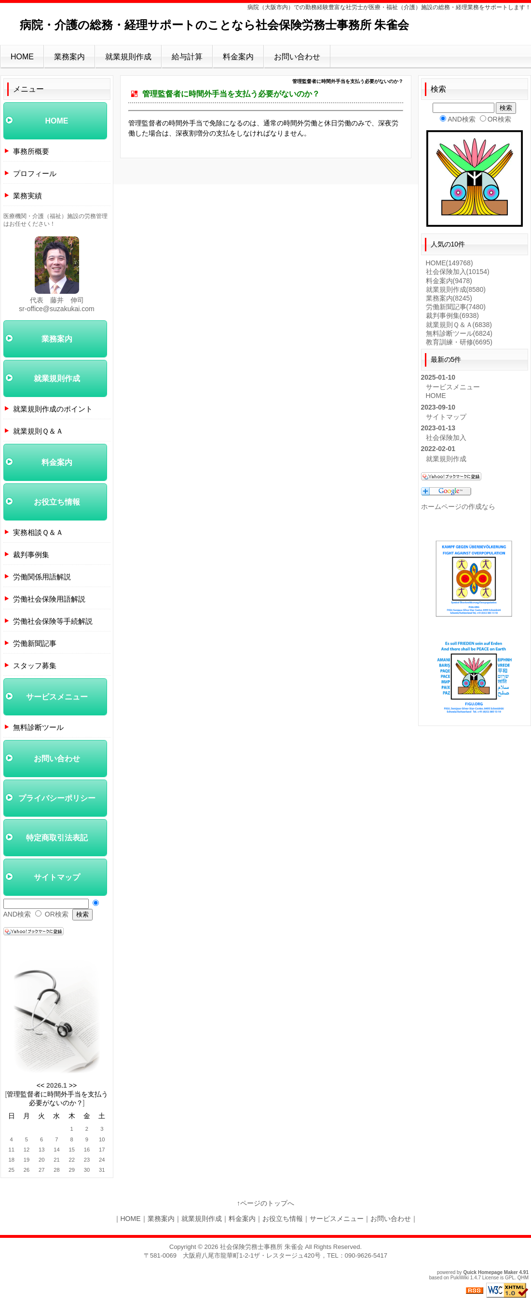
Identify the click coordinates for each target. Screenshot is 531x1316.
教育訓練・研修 (459, 342)
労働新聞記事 (34, 643)
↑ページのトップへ (265, 1203)
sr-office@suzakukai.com (56, 309)
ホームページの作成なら (458, 506)
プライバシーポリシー (56, 798)
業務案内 (69, 57)
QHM (523, 1277)
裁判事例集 (31, 554)
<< (40, 1085)
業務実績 (27, 196)
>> (73, 1085)
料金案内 (238, 57)
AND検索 (17, 914)
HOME (22, 57)
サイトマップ (57, 877)
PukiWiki (459, 1277)
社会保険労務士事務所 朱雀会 (261, 1246)
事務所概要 (31, 151)
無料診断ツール (38, 727)
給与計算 (187, 57)
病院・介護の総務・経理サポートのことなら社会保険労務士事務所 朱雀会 (214, 24)
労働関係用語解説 (42, 577)
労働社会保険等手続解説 (53, 621)
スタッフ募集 (34, 665)
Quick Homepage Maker (490, 1272)
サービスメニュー (57, 697)
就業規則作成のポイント (53, 409)
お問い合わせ (297, 57)
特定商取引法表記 (57, 838)
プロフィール (34, 173)
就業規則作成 (128, 57)
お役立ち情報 (57, 502)
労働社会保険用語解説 (49, 599)
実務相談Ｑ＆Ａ (38, 532)
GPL (510, 1277)
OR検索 (56, 914)
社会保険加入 (458, 271)
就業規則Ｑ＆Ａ (38, 431)
